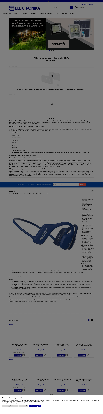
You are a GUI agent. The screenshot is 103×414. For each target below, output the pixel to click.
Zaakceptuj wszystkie (35, 406)
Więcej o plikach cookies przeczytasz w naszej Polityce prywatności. (17, 402)
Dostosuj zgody (23, 406)
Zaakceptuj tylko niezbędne (10, 406)
